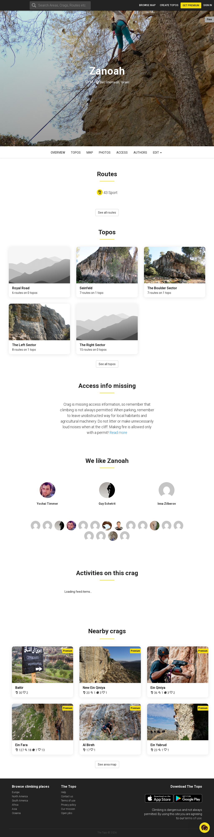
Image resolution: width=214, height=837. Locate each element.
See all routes (107, 212)
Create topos (169, 5)
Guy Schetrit (107, 503)
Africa (15, 804)
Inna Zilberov (167, 503)
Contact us (67, 796)
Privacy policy (68, 804)
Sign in (207, 5)
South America (20, 800)
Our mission (68, 809)
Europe (15, 792)
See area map (107, 764)
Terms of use (68, 800)
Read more (118, 432)
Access (122, 152)
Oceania (16, 813)
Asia (14, 809)
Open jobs (66, 813)
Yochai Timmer (47, 503)
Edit (157, 152)
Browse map (147, 5)
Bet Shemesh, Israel (114, 82)
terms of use (193, 818)
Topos (76, 152)
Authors (140, 152)
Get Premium (191, 5)
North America (20, 796)
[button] (204, 827)
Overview (58, 152)
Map (90, 152)
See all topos (107, 364)
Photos (105, 152)
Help (63, 792)
